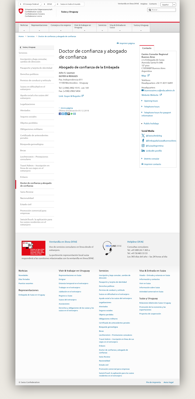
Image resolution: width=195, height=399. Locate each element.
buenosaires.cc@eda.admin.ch (159, 90)
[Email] (74, 113)
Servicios (102, 28)
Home (21, 36)
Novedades (23, 275)
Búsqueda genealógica (108, 327)
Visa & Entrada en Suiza (120, 28)
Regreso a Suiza (65, 296)
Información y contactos (149, 279)
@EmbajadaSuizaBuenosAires (161, 140)
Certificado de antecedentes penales (114, 323)
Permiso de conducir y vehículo (112, 290)
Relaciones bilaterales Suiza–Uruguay (155, 303)
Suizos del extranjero (67, 300)
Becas (101, 331)
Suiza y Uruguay (141, 28)
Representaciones (39, 28)
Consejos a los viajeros (61, 28)
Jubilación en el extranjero (70, 292)
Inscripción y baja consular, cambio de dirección (114, 276)
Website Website (152, 95)
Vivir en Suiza (145, 283)
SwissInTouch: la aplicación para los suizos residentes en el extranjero (116, 374)
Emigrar (62, 279)
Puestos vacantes (26, 283)
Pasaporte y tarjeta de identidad (113, 282)
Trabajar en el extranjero (69, 287)
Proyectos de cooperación (150, 314)
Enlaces (102, 346)
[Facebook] (60, 113)
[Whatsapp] (71, 113)
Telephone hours (152, 107)
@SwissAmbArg (154, 135)
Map (146, 75)
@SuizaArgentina (154, 145)
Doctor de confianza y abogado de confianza (113, 351)
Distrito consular (151, 159)
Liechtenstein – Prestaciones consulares (115, 335)
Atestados (103, 306)
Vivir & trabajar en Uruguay (85, 28)
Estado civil (103, 365)
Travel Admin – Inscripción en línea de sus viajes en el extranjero (116, 340)
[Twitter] (63, 113)
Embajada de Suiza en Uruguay (32, 295)
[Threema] (68, 113)
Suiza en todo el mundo (70, 4)
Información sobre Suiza (149, 287)
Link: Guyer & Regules (71, 96)
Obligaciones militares (108, 319)
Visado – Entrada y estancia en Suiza (154, 275)
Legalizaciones (105, 302)
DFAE (49, 4)
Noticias (24, 28)
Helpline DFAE (135, 241)
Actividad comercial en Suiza (151, 292)
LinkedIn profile (154, 150)
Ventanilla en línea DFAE (63, 241)
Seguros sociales (106, 310)
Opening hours (151, 101)
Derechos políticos (106, 286)
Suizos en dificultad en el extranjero (114, 294)
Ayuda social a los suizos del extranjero (115, 298)
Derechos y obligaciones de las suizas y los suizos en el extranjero (76, 309)
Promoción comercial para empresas (114, 369)
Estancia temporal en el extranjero (73, 283)
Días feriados (24, 279)
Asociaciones (64, 304)
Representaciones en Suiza (70, 275)
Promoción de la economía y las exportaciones (152, 308)
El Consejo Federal (31, 4)
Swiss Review (104, 357)
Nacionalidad (104, 361)
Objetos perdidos (106, 315)
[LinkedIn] (66, 113)
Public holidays (151, 123)
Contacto (145, 48)
